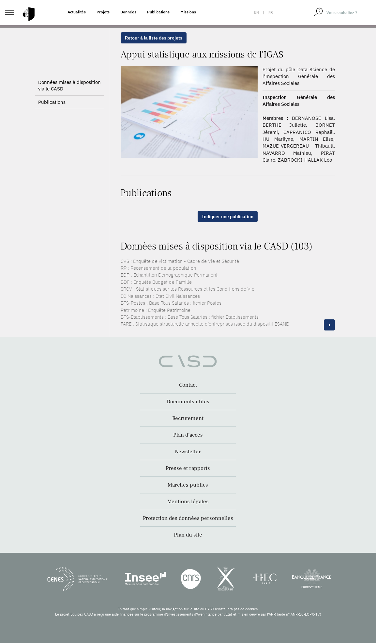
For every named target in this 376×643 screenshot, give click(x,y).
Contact (188, 385)
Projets (103, 11)
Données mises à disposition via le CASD (69, 85)
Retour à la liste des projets (153, 38)
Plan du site (188, 535)
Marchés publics (188, 485)
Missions (188, 11)
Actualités (77, 11)
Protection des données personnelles (188, 518)
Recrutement (187, 418)
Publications (158, 11)
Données (128, 11)
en (256, 12)
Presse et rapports (188, 468)
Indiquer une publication (227, 216)
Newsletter (188, 451)
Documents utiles (187, 401)
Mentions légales (188, 501)
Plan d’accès (188, 435)
